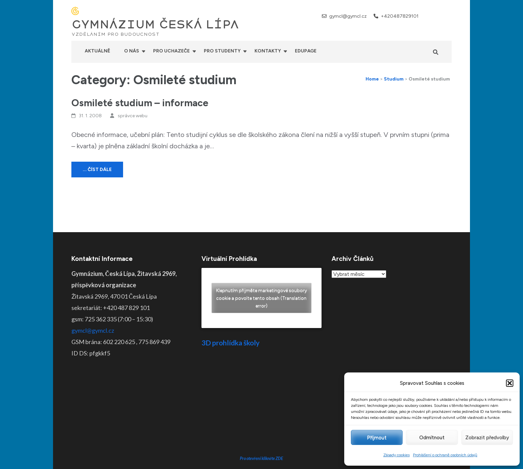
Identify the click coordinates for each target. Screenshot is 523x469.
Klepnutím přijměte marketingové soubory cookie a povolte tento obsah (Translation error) (261, 297)
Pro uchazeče (171, 51)
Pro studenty (222, 51)
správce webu (132, 116)
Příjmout (377, 438)
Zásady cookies (396, 455)
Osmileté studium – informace (139, 103)
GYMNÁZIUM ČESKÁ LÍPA (155, 24)
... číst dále (97, 169)
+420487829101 (400, 16)
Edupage (306, 51)
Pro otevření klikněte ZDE (262, 407)
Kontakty (267, 51)
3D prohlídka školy (230, 342)
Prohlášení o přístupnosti (312, 459)
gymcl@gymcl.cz (348, 16)
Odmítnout (432, 438)
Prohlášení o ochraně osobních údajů (445, 455)
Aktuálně (97, 51)
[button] (509, 383)
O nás (131, 51)
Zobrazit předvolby (487, 438)
